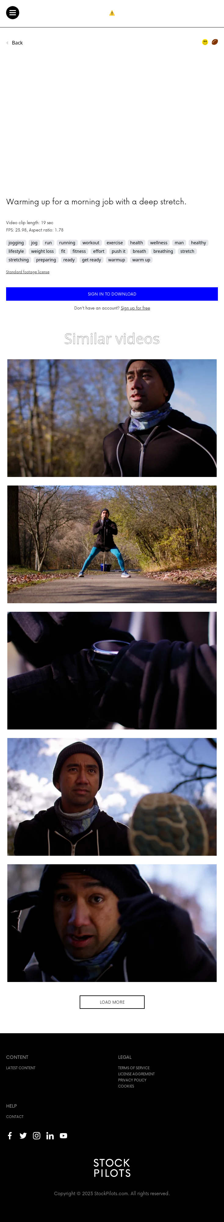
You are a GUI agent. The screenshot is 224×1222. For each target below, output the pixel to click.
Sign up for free (135, 308)
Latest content (20, 1068)
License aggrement (136, 1074)
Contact (14, 1117)
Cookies (126, 1086)
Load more (112, 1002)
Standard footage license (27, 272)
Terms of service (134, 1068)
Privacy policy (132, 1080)
